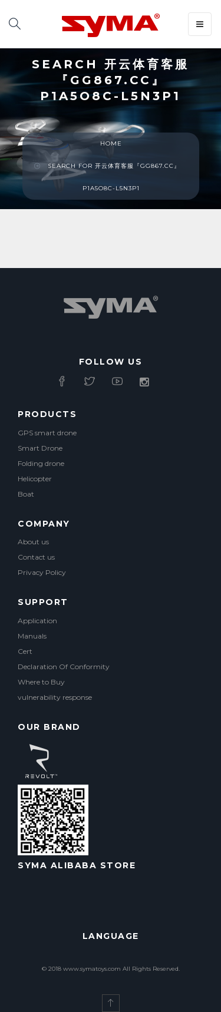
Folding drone (41, 463)
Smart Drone (40, 448)
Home (111, 143)
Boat (26, 494)
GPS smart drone (47, 432)
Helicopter (35, 478)
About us (33, 541)
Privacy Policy (42, 572)
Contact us (36, 557)
